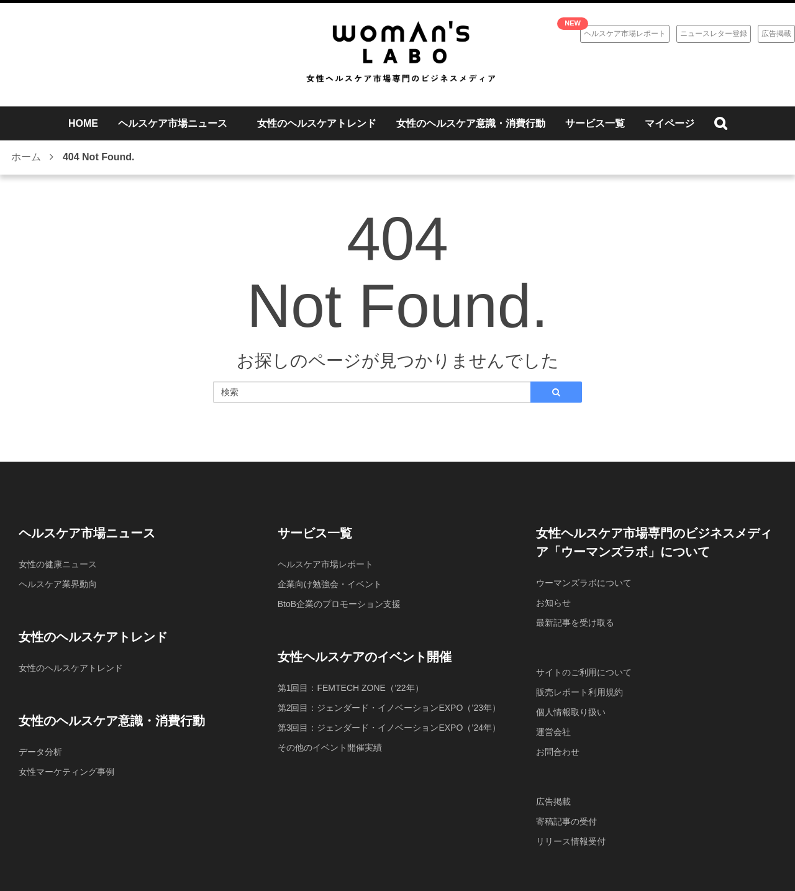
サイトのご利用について (584, 672)
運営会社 (553, 732)
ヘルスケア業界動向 (58, 584)
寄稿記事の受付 (566, 821)
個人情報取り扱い (571, 712)
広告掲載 (776, 33)
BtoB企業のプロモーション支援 (339, 604)
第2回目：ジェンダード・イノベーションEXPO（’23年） (389, 708)
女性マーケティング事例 (66, 772)
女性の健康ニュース (58, 564)
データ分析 (40, 752)
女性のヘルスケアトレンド (71, 668)
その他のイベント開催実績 (330, 747)
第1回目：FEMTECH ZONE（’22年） (351, 688)
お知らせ (553, 603)
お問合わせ (557, 752)
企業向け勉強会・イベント (330, 584)
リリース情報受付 (571, 841)
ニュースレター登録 (713, 33)
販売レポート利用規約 (579, 692)
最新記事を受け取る (575, 623)
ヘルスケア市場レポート (625, 33)
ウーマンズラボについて (584, 583)
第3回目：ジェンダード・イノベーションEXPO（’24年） (389, 728)
